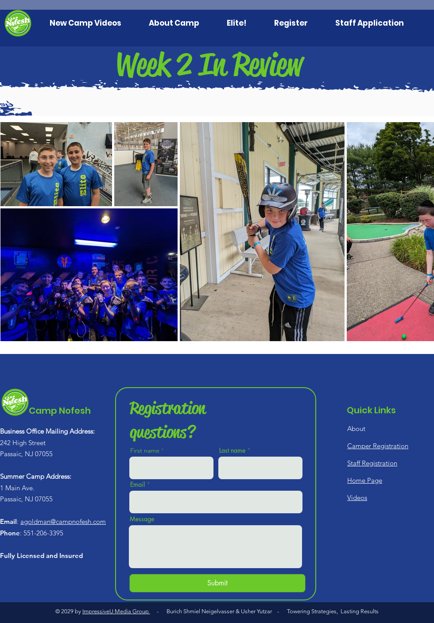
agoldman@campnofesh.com (63, 521)
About (356, 428)
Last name (232, 450)
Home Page (364, 480)
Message (142, 519)
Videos (357, 497)
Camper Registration (377, 446)
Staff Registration (372, 463)
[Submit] (217, 583)
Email (137, 484)
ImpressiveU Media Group (116, 611)
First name (144, 450)
